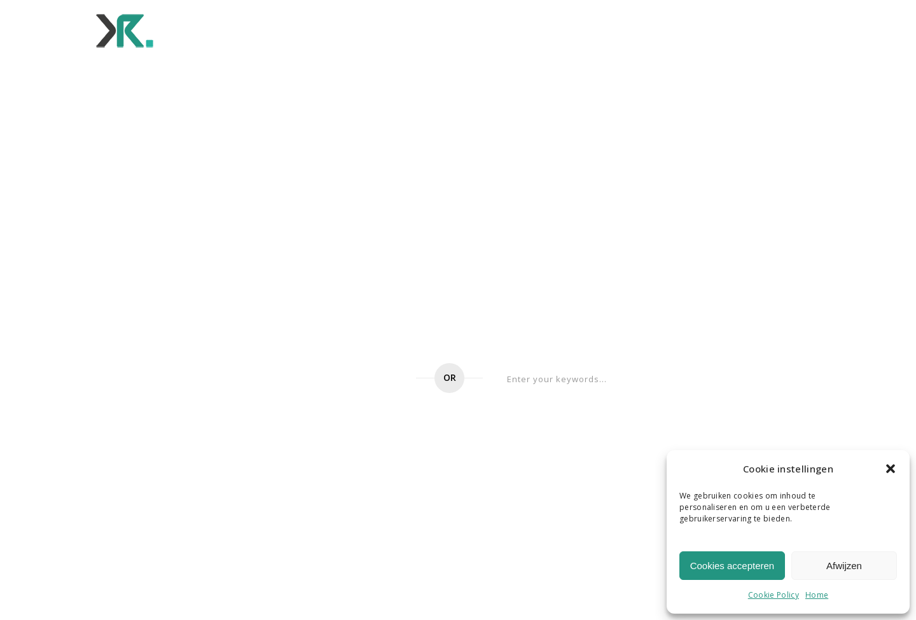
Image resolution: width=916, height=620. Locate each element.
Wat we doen (280, 29)
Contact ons (794, 29)
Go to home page (331, 379)
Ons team (531, 29)
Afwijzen (844, 565)
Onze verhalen (704, 29)
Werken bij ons (611, 29)
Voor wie (356, 29)
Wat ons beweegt (443, 29)
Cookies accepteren (732, 565)
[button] (890, 468)
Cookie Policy (773, 594)
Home (816, 594)
